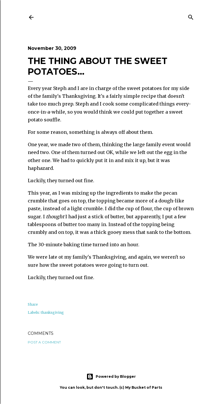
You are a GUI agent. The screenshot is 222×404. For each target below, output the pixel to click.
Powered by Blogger (111, 376)
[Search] (190, 16)
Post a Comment (44, 342)
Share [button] (33, 304)
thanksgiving (52, 312)
